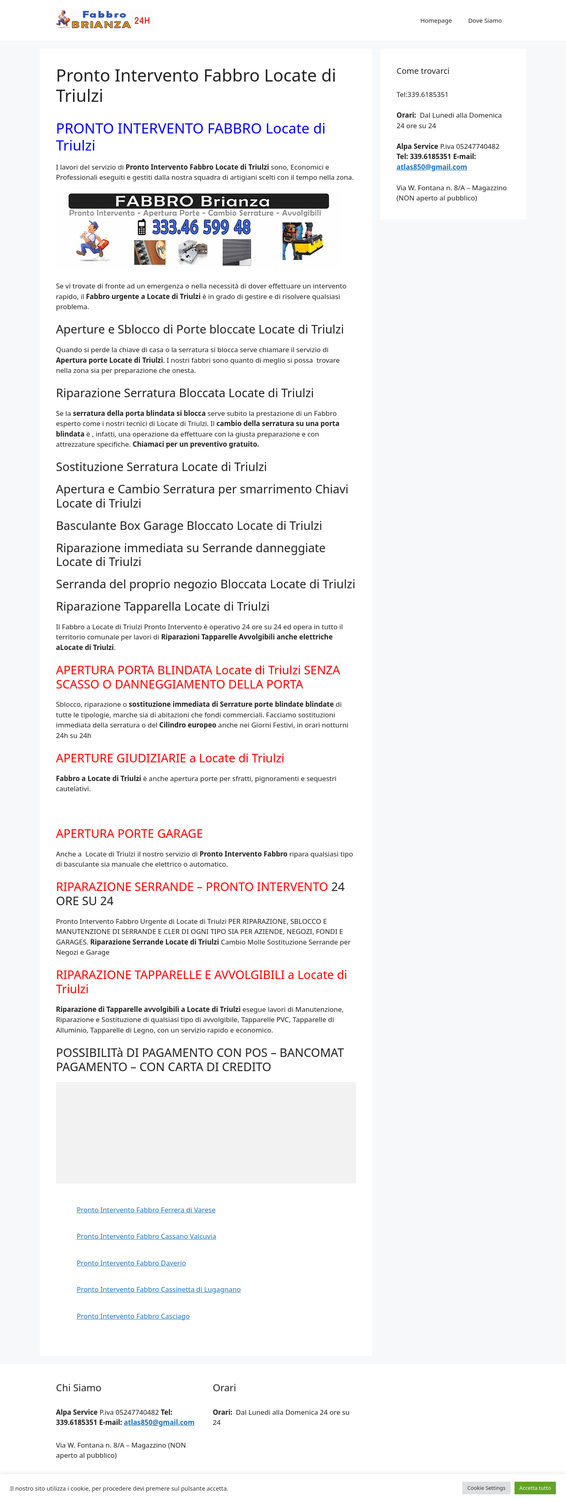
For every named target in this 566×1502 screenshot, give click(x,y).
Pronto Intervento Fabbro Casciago (133, 1316)
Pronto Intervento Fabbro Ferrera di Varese (146, 1209)
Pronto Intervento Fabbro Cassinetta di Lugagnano (159, 1289)
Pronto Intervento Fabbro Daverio (131, 1262)
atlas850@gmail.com (432, 167)
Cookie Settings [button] (486, 1487)
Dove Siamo (485, 20)
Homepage (436, 20)
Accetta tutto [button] (535, 1487)
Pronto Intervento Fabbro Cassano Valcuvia (146, 1236)
